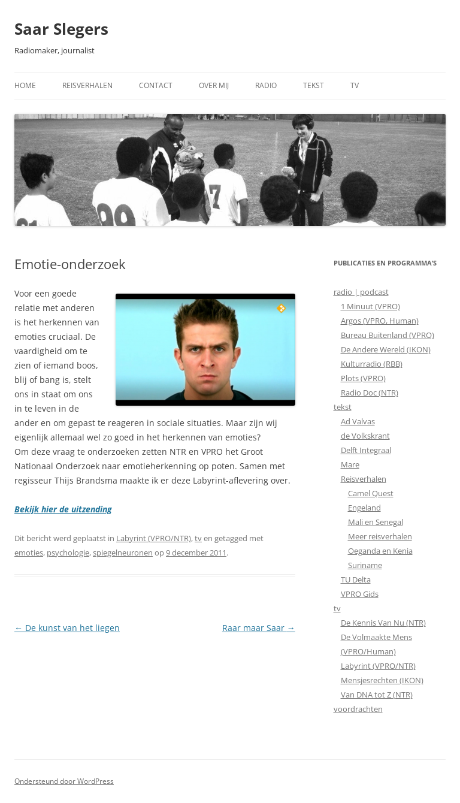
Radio (266, 85)
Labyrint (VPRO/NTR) (153, 538)
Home (25, 85)
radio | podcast (361, 291)
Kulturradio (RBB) (371, 363)
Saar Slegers (61, 29)
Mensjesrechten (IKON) (382, 680)
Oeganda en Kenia (380, 550)
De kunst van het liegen (67, 627)
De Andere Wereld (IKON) (386, 349)
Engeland (364, 507)
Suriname (365, 565)
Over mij (214, 85)
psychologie (68, 552)
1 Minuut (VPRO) (370, 306)
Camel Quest (371, 493)
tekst (343, 407)
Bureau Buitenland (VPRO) (387, 335)
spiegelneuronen (123, 552)
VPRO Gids (360, 593)
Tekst (313, 85)
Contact (155, 85)
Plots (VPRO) (363, 378)
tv (198, 538)
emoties (28, 552)
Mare (350, 464)
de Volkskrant (365, 435)
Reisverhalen (87, 85)
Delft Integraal (366, 450)
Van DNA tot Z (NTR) (377, 694)
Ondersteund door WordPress (64, 781)
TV (354, 85)
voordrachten (358, 709)
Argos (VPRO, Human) (380, 320)
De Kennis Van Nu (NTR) (383, 622)
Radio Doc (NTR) (369, 392)
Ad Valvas (358, 421)
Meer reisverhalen (380, 536)
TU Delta (356, 579)
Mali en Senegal (375, 522)
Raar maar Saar (258, 627)
